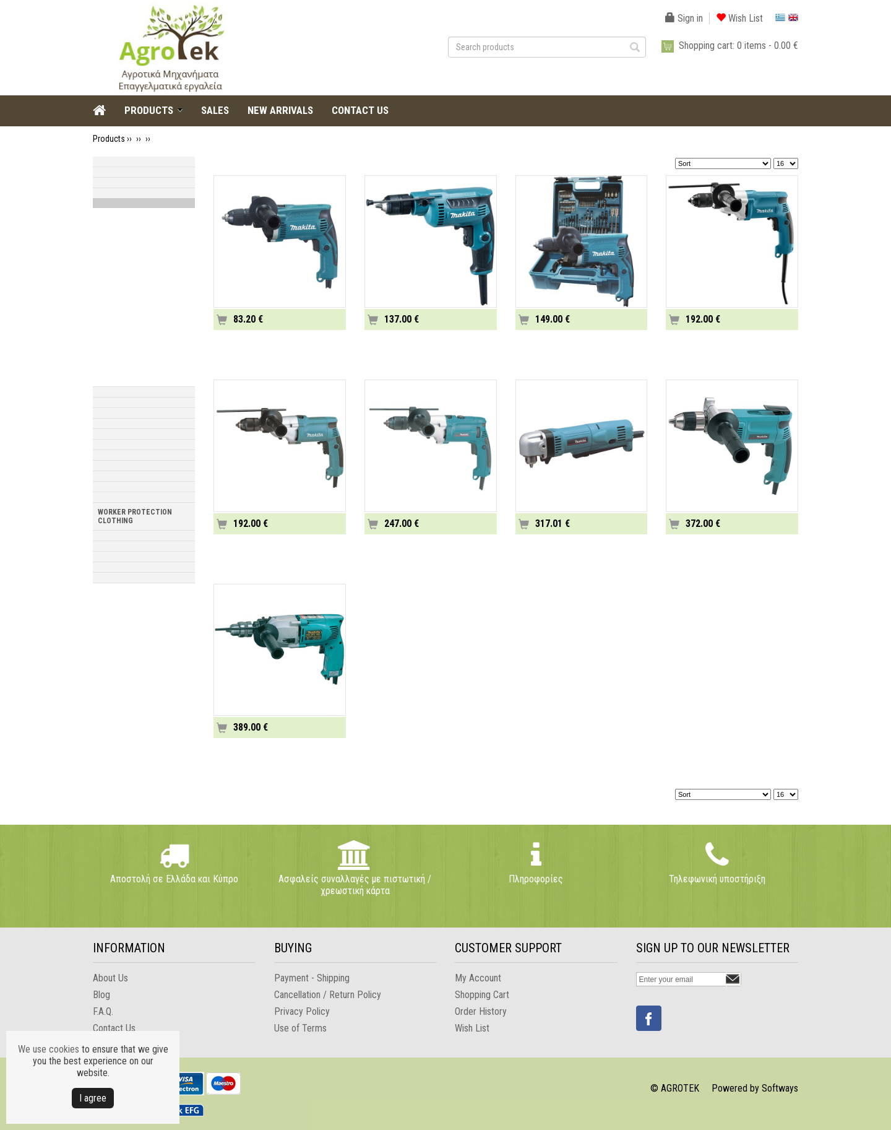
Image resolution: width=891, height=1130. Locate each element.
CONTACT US (360, 110)
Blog (101, 995)
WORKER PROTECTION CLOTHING (135, 516)
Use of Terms (300, 1028)
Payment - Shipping (312, 978)
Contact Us (114, 1028)
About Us (110, 978)
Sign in (684, 18)
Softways (780, 1088)
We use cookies (48, 1049)
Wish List (739, 18)
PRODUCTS (148, 110)
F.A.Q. (103, 1011)
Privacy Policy (302, 1011)
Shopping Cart (482, 995)
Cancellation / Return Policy (327, 995)
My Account (478, 978)
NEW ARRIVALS (280, 110)
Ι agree (92, 1098)
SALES (215, 110)
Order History (481, 1011)
